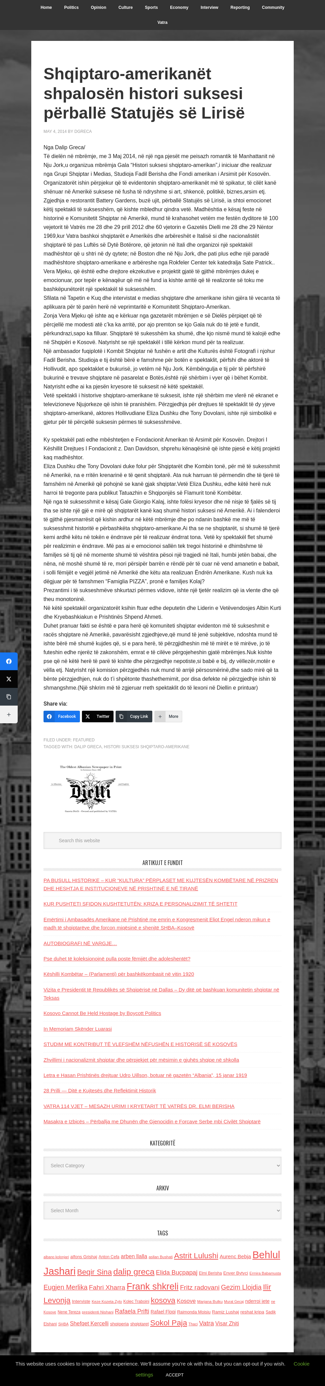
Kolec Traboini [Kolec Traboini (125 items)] (136, 1301)
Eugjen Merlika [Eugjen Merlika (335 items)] (65, 1287)
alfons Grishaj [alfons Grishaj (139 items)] (83, 1256)
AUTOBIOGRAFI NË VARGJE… (80, 943)
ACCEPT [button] (175, 1374)
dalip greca (87, 746)
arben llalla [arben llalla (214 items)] (134, 1256)
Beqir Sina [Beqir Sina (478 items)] (94, 1272)
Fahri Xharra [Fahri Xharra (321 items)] (107, 1287)
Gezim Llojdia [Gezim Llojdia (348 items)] (241, 1287)
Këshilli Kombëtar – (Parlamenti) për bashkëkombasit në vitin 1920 (119, 974)
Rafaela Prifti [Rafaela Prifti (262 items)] (132, 1311)
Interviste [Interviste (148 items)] (81, 1301)
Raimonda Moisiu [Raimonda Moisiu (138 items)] (194, 1311)
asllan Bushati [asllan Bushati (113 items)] (161, 1257)
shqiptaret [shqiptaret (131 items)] (139, 1324)
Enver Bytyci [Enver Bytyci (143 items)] (235, 1273)
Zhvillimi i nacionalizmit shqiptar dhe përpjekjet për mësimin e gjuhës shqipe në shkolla (141, 1060)
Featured (84, 740)
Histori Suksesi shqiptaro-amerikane (147, 746)
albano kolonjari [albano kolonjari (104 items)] (56, 1257)
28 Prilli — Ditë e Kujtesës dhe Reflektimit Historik (100, 1090)
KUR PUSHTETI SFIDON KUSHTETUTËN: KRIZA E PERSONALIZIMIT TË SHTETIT (140, 904)
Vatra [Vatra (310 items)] (206, 1323)
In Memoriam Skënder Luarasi (78, 1029)
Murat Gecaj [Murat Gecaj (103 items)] (234, 1301)
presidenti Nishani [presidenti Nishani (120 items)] (98, 1312)
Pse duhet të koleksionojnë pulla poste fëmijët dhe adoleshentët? (117, 958)
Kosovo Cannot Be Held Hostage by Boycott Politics (102, 1013)
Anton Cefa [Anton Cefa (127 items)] (109, 1256)
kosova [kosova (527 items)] (163, 1300)
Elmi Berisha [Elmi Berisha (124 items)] (210, 1273)
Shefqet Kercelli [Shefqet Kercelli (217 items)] (89, 1323)
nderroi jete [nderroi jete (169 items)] (257, 1301)
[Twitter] (98, 716)
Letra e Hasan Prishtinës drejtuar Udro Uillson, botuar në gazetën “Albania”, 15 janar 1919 (145, 1075)
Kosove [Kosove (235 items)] (186, 1301)
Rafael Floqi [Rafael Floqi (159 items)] (163, 1311)
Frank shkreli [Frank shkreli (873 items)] (152, 1286)
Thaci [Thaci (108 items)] (193, 1324)
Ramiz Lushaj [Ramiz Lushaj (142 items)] (225, 1311)
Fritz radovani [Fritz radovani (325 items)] (199, 1287)
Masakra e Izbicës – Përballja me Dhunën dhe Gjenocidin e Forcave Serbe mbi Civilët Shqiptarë (152, 1121)
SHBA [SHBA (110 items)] (63, 1324)
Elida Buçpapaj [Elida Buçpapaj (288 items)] (177, 1272)
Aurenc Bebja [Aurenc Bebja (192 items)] (235, 1256)
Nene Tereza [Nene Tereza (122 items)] (69, 1312)
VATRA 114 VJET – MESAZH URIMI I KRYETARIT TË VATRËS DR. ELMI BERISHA (139, 1106)
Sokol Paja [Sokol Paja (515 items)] (168, 1322)
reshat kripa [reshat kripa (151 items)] (252, 1311)
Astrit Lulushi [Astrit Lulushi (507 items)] (196, 1255)
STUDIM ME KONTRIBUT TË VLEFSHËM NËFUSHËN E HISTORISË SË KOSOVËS (140, 1044)
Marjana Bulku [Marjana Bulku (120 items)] (210, 1301)
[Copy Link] (134, 716)
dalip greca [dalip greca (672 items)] (133, 1271)
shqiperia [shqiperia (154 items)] (119, 1323)
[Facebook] (62, 716)
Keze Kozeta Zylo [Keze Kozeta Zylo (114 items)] (107, 1301)
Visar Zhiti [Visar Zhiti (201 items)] (227, 1323)
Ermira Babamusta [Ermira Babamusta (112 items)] (265, 1273)
